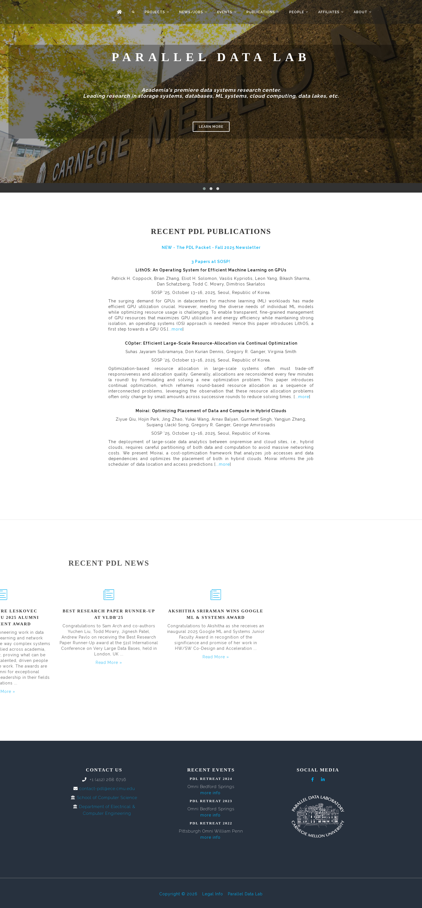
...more (175, 329)
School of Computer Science (107, 797)
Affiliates (329, 12)
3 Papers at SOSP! (211, 261)
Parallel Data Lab (245, 894)
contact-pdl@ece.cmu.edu (107, 788)
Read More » (44, 657)
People (296, 12)
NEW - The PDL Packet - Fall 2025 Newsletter (211, 247)
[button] (204, 188)
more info (210, 793)
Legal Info (212, 894)
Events (224, 12)
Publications (260, 12)
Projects (155, 12)
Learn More (211, 127)
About (360, 12)
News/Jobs (191, 12)
